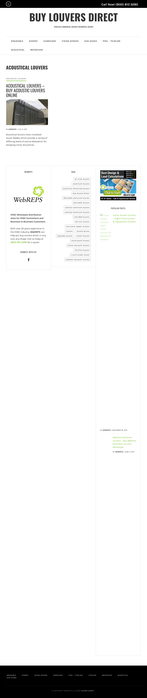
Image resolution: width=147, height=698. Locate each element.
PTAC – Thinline (112, 41)
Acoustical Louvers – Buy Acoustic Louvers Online (25, 90)
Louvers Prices (83, 231)
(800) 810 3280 (18, 242)
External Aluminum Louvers (77, 212)
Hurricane (49, 41)
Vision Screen (70, 41)
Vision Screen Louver (80, 255)
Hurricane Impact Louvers (77, 226)
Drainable (17, 41)
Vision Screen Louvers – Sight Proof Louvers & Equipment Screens (124, 218)
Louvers (69, 231)
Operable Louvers (64, 236)
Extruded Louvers (81, 217)
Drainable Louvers (81, 203)
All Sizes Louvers (82, 179)
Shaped (33, 41)
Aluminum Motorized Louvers (76, 189)
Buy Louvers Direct (73, 16)
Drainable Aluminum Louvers (76, 198)
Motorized (36, 50)
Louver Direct (87, 691)
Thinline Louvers (82, 250)
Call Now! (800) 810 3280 (119, 4)
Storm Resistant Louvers (78, 245)
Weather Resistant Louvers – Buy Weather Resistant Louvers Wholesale (124, 442)
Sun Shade (90, 41)
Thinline (92, 675)
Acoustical (18, 50)
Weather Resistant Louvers (77, 260)
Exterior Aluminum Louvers (77, 207)
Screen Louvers (82, 236)
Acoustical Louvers (16, 79)
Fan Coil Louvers (82, 222)
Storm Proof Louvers (80, 241)
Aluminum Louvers (81, 184)
